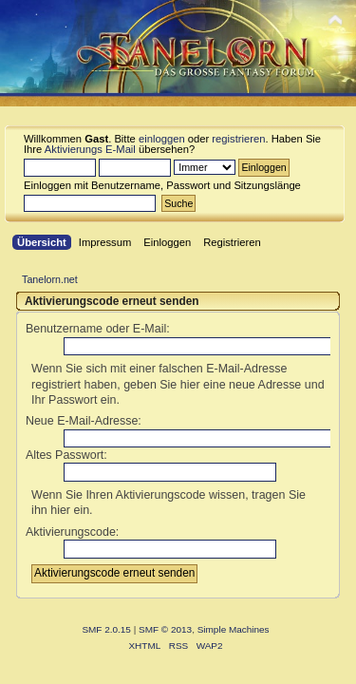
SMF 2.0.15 (106, 629)
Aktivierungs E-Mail (90, 149)
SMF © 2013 (165, 629)
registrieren (238, 138)
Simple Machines (233, 629)
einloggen (162, 138)
